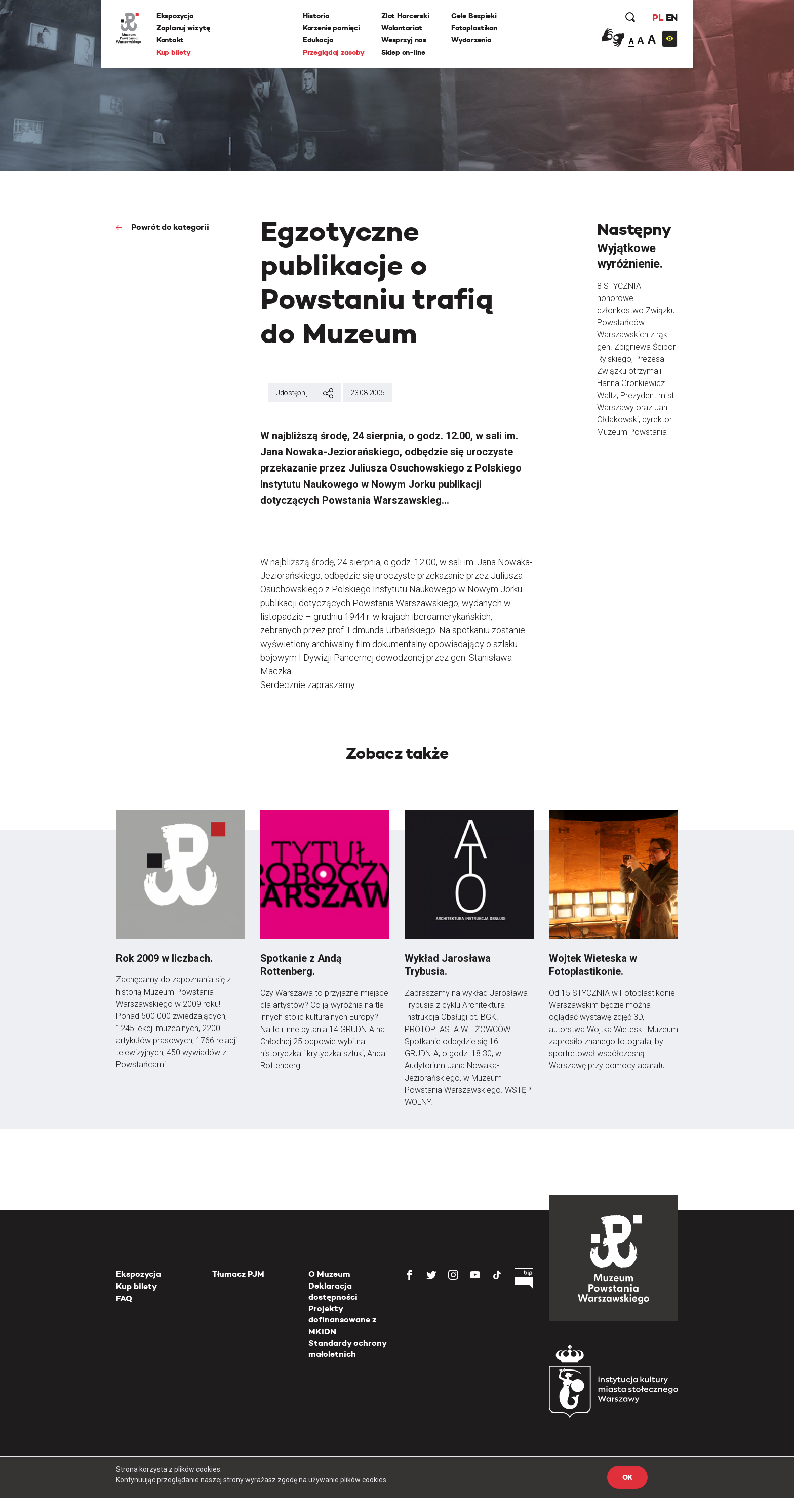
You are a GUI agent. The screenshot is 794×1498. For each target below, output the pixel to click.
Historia (316, 15)
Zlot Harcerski (405, 15)
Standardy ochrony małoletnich (347, 1348)
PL (657, 17)
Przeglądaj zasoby (333, 52)
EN (672, 17)
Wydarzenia (471, 40)
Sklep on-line (403, 52)
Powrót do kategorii (169, 227)
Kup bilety (173, 52)
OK (627, 1477)
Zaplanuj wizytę (183, 27)
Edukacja (318, 40)
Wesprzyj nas (403, 40)
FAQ (124, 1298)
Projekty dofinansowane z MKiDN (342, 1320)
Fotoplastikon (474, 27)
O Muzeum (329, 1274)
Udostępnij (304, 393)
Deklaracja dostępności (333, 1291)
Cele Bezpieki (473, 15)
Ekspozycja (175, 15)
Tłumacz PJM (238, 1274)
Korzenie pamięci (331, 27)
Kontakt (170, 40)
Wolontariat (401, 27)
